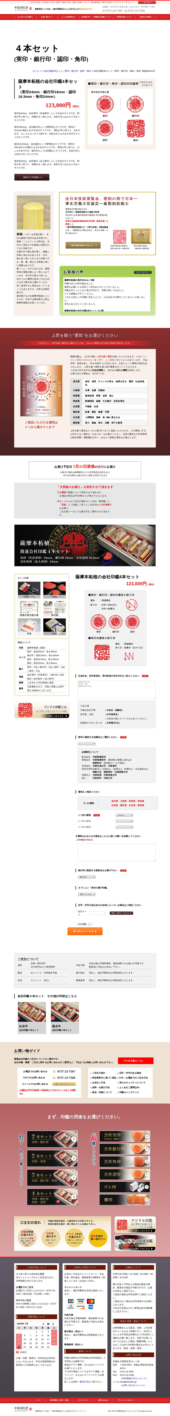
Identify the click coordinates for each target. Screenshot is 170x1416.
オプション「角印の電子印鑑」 (93, 888)
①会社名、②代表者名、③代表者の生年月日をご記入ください (113, 676)
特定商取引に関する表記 (101, 2)
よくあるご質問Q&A (128, 1087)
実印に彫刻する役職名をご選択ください (102, 737)
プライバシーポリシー (123, 2)
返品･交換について (80, 2)
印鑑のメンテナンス (128, 1092)
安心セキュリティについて (131, 1082)
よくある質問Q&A (68, 17)
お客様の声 (85, 17)
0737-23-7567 (66, 1071)
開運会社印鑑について (102, 17)
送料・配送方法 (81, 1382)
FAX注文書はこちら (133, 1061)
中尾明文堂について (124, 17)
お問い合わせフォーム (64, 1084)
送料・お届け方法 (100, 1087)
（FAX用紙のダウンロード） (134, 1378)
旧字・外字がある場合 (129, 1073)
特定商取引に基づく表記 (103, 1078)
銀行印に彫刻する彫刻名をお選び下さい (102, 870)
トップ (37, 1400)
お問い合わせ (103, 1400)
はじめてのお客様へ (25, 17)
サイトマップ (83, 1400)
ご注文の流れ (35, 2)
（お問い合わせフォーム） (133, 1385)
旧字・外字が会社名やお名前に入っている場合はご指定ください (110, 905)
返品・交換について (101, 1092)
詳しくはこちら (143, 272)
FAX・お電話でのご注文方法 (132, 1078)
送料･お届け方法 (63, 2)
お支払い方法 (48, 2)
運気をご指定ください (89, 792)
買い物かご (148, 2)
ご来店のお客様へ (145, 17)
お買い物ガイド (47, 17)
